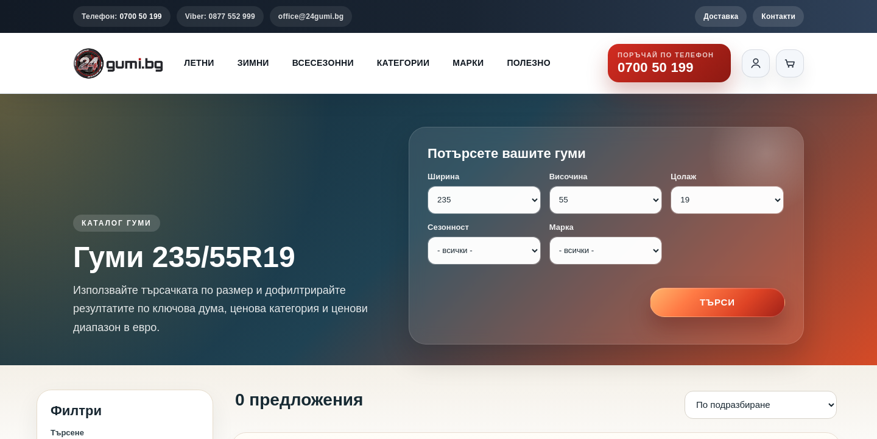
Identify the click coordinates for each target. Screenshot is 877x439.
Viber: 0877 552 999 (220, 16)
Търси (717, 302)
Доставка (720, 16)
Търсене (67, 432)
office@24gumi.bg (311, 16)
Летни (199, 63)
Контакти (778, 16)
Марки (468, 63)
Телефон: (122, 16)
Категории (403, 63)
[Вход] (756, 63)
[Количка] (790, 63)
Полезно (529, 63)
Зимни (253, 63)
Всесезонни (323, 63)
